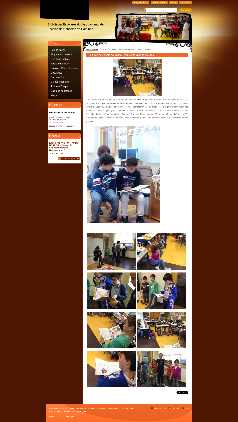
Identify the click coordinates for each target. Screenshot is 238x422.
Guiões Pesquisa (60, 82)
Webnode (69, 416)
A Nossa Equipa (59, 86)
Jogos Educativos (60, 63)
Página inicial (58, 50)
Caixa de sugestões (61, 91)
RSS (187, 408)
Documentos (57, 77)
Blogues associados (61, 54)
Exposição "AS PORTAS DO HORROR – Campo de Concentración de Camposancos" (64, 146)
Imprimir (175, 408)
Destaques (56, 72)
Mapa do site (160, 408)
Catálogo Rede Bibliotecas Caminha (65, 69)
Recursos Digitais (60, 59)
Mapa (54, 95)
